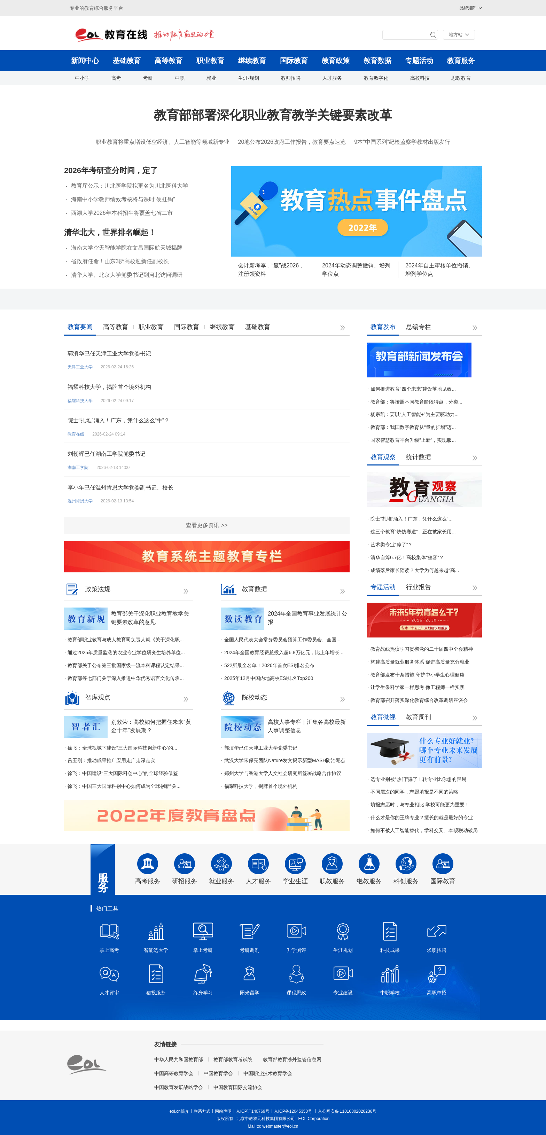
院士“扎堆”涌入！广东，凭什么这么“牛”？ (119, 420)
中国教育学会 (218, 1073)
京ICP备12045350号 (293, 1111)
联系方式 (202, 1111)
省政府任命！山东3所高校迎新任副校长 (120, 261)
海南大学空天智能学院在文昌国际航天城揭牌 (126, 248)
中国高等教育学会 (173, 1073)
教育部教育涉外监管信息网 (292, 1059)
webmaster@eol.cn (280, 1126)
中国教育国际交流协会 (237, 1087)
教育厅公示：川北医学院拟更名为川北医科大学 (129, 186)
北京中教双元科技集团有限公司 (265, 1118)
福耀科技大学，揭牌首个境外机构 (109, 387)
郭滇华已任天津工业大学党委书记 (109, 354)
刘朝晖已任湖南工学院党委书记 (107, 454)
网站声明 (223, 1111)
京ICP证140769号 (253, 1111)
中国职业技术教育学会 (267, 1073)
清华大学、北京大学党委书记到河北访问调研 (126, 275)
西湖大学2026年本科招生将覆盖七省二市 (122, 213)
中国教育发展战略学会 (178, 1087)
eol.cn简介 (179, 1111)
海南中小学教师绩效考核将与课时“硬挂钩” (123, 199)
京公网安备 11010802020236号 (347, 1111)
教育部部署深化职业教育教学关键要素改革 (273, 115)
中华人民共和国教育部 (178, 1059)
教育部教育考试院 (232, 1059)
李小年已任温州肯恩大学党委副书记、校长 (120, 488)
